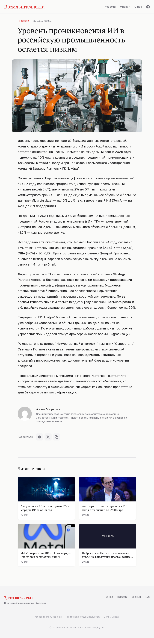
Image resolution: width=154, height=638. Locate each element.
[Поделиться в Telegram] (39, 436)
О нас (138, 6)
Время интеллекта (18, 597)
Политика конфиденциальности (82, 616)
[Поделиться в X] (48, 436)
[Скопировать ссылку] (56, 436)
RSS (147, 596)
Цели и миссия (112, 616)
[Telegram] (148, 6)
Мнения (125, 6)
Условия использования (48, 616)
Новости (110, 6)
